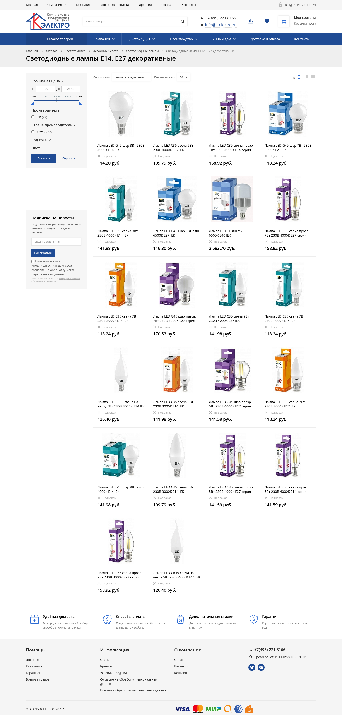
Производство (181, 39)
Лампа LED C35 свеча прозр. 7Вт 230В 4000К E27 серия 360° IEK (287, 233)
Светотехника (75, 51)
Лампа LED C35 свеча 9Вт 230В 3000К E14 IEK (173, 404)
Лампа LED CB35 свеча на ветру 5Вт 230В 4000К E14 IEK (176, 575)
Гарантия (145, 5)
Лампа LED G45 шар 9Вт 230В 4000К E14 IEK (121, 489)
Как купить (84, 5)
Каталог (51, 51)
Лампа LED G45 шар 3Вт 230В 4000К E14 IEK (121, 147)
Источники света (105, 51)
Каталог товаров (60, 39)
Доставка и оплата (115, 5)
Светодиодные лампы (142, 51)
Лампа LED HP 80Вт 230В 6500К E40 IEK (229, 233)
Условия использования (44, 281)
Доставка (33, 660)
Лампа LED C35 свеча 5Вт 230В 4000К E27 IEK (173, 147)
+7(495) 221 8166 (220, 18)
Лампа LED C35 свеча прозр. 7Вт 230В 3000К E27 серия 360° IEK (119, 575)
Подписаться (43, 253)
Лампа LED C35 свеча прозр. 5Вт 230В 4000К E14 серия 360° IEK (287, 489)
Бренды (106, 666)
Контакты (188, 5)
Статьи (105, 660)
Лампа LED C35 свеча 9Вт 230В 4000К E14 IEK (117, 233)
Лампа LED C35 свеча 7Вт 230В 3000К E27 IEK (285, 404)
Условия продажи (113, 673)
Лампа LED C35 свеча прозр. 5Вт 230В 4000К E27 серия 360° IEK (231, 489)
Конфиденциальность (69, 278)
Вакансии (181, 666)
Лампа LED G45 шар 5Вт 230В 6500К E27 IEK (176, 233)
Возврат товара (38, 679)
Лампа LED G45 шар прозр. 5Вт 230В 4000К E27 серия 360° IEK (230, 404)
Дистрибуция (139, 39)
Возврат (167, 5)
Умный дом (221, 39)
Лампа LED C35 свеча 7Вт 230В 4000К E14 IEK (285, 318)
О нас (178, 660)
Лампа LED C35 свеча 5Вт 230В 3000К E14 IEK (173, 489)
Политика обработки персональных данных (133, 690)
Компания (55, 5)
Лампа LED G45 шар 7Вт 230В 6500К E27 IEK (288, 147)
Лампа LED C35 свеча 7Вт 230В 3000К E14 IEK (117, 318)
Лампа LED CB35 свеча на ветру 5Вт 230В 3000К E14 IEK (121, 404)
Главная (32, 5)
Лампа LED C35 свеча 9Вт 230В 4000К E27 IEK (229, 318)
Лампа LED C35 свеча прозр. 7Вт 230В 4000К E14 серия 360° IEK (231, 147)
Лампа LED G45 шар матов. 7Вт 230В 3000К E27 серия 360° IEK (174, 318)
